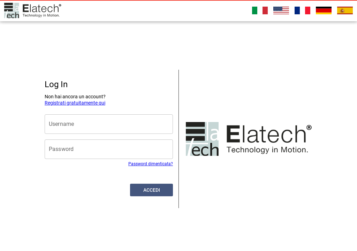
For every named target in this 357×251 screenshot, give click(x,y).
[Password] (109, 149)
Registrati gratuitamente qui (75, 103)
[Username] (109, 124)
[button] (151, 190)
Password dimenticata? (150, 163)
